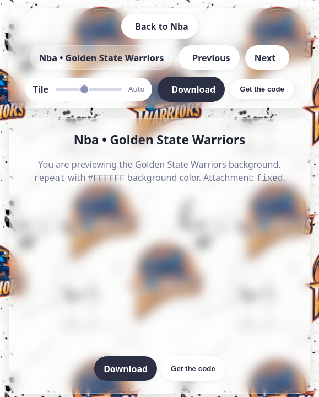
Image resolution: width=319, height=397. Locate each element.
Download (126, 368)
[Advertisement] (159, 270)
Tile (40, 89)
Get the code (193, 367)
